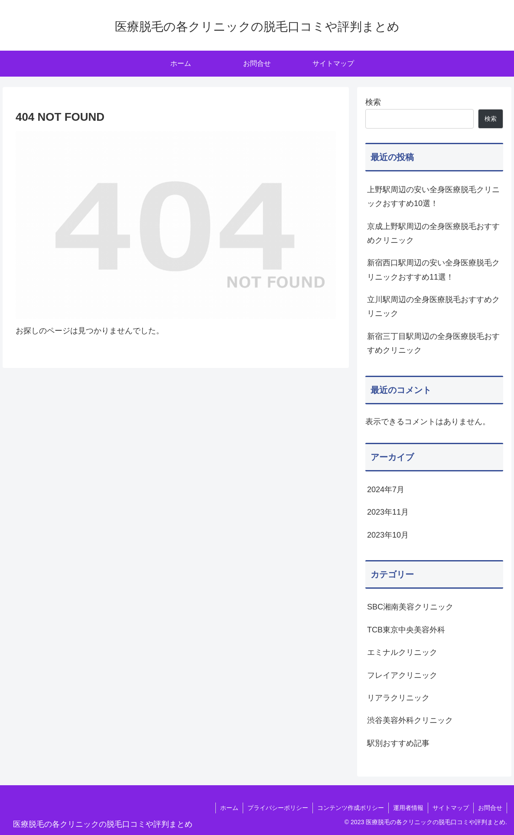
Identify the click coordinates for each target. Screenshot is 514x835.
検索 (373, 102)
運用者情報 (408, 807)
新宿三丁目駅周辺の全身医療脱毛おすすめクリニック (433, 343)
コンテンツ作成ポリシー (350, 807)
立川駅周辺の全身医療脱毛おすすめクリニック (433, 306)
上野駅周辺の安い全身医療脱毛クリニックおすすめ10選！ (433, 196)
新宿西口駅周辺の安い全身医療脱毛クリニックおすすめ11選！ (433, 269)
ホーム (229, 807)
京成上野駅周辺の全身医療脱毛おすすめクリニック (433, 233)
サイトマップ (451, 807)
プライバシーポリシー (277, 807)
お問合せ (490, 807)
